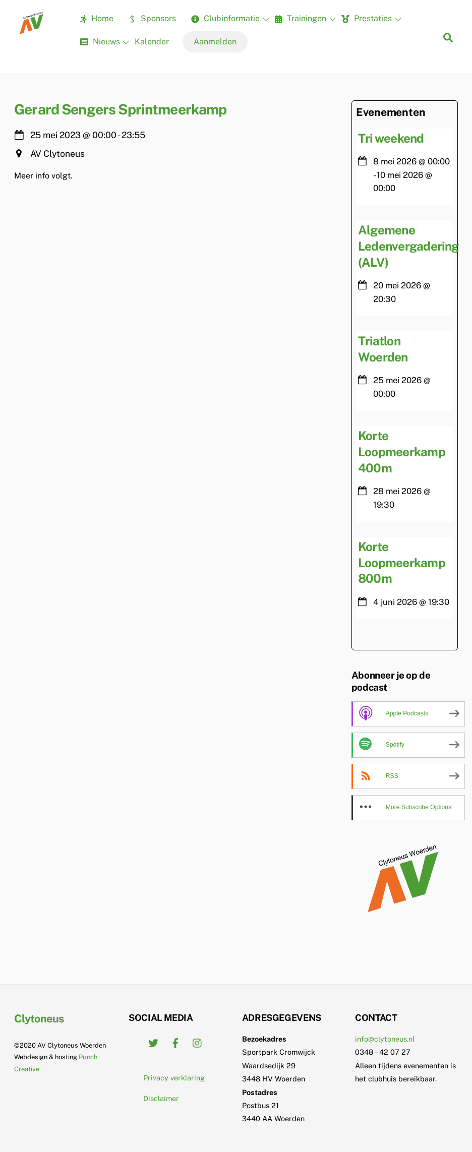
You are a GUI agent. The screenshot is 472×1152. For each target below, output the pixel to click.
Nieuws (103, 42)
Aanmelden (215, 41)
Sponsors (152, 18)
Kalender (152, 41)
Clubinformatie (228, 19)
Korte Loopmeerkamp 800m (401, 562)
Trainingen (303, 19)
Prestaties (369, 19)
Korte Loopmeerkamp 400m (401, 451)
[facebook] (175, 1042)
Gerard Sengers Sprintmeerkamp (120, 109)
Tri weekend (391, 138)
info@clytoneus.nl (385, 1039)
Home (96, 18)
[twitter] (153, 1042)
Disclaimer (161, 1098)
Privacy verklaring (174, 1077)
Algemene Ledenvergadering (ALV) (408, 246)
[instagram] (198, 1042)
